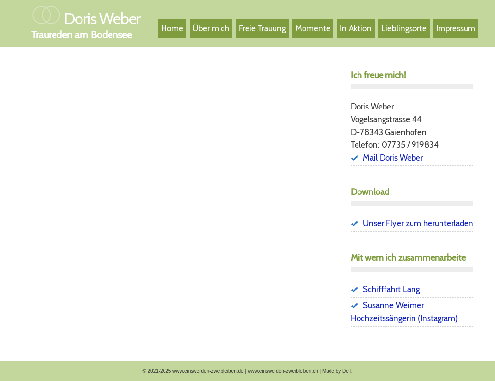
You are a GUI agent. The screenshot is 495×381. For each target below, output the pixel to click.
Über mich (210, 28)
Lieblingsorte (404, 28)
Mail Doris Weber (393, 158)
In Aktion (356, 28)
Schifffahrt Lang (391, 289)
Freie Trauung (262, 28)
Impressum (455, 28)
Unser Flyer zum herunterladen (418, 223)
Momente (312, 28)
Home (172, 28)
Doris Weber (102, 18)
